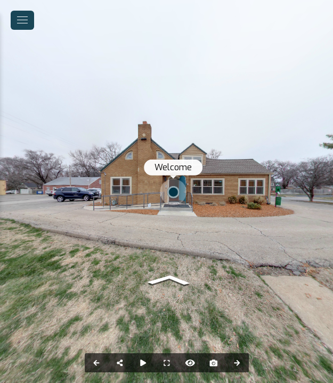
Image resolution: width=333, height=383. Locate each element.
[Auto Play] (143, 362)
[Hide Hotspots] (190, 362)
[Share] (120, 362)
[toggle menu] (22, 20)
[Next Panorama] (237, 362)
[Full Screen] (166, 362)
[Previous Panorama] (96, 362)
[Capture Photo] (213, 362)
